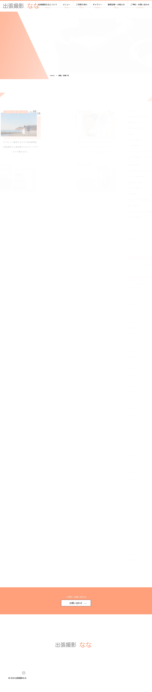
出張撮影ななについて (47, 6)
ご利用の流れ (81, 6)
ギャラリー (97, 6)
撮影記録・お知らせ (116, 6)
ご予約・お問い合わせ (139, 6)
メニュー (66, 6)
